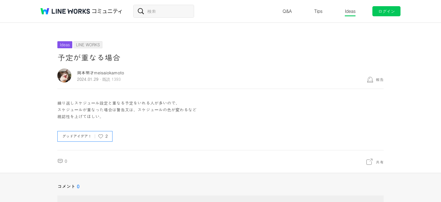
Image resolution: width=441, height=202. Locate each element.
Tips (318, 11)
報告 (380, 79)
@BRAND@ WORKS (65, 11)
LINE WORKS (88, 44)
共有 (380, 162)
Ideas (350, 11)
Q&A (287, 11)
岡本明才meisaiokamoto (100, 72)
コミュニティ (107, 11)
